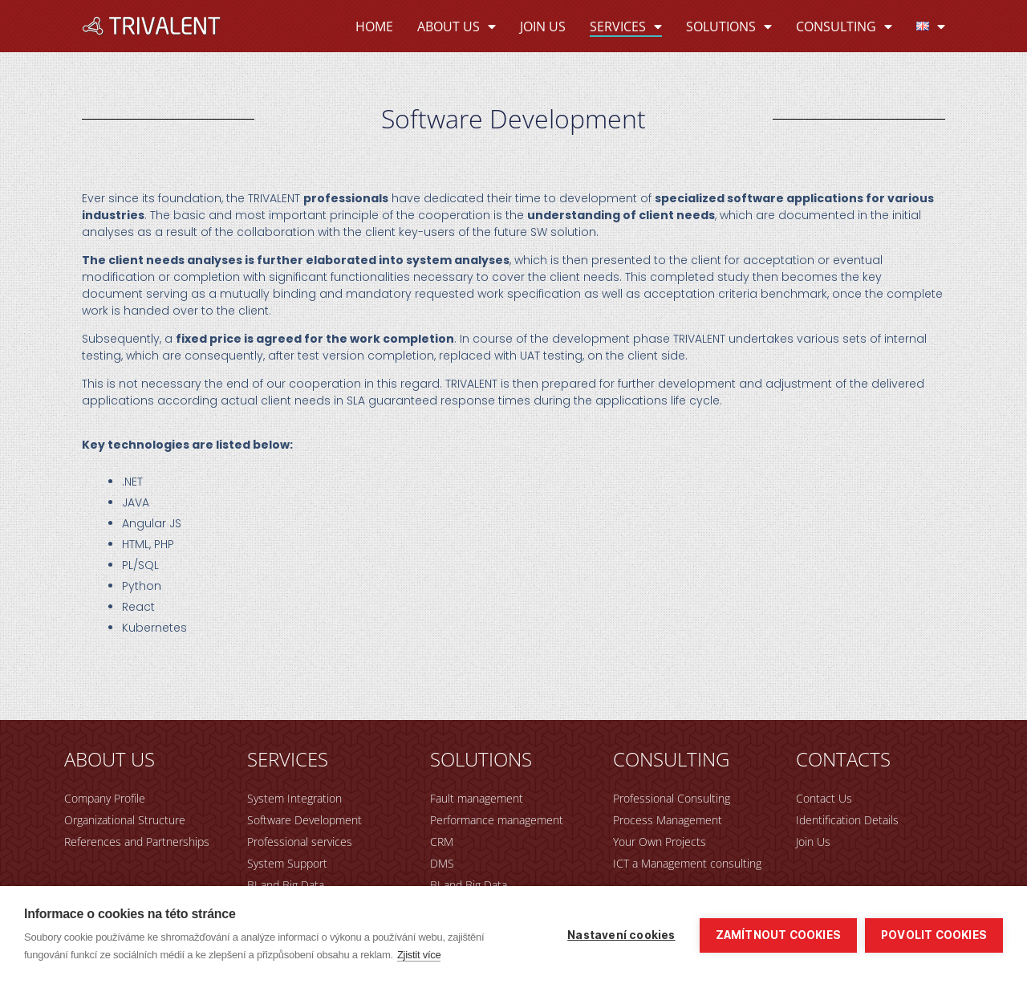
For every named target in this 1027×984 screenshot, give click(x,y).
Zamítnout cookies (778, 935)
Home (374, 26)
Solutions (729, 26)
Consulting (844, 26)
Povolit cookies (934, 935)
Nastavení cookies (621, 935)
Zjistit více (419, 955)
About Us (456, 26)
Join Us (543, 26)
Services (626, 26)
